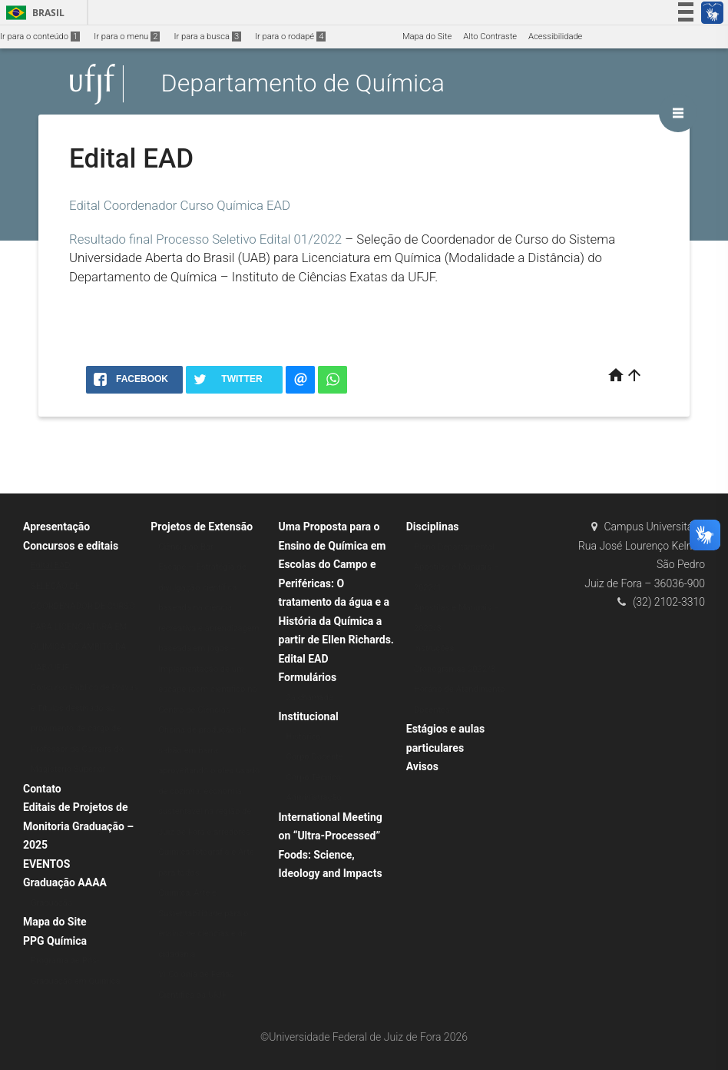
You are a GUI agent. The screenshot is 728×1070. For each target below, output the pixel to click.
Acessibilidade (555, 37)
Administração (314, 797)
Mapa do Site (427, 37)
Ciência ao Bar (185, 547)
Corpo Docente (314, 757)
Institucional (309, 716)
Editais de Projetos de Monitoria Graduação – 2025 (78, 826)
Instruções (434, 648)
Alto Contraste (490, 37)
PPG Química (55, 941)
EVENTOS (46, 864)
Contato (42, 789)
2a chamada (310, 698)
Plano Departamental (454, 547)
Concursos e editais (70, 546)
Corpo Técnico (314, 778)
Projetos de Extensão (202, 526)
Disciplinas (432, 526)
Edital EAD (51, 565)
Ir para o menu (127, 37)
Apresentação (56, 526)
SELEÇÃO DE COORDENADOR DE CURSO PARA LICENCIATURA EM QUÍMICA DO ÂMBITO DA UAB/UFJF (83, 627)
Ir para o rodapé (290, 37)
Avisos (422, 766)
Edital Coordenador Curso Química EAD (179, 205)
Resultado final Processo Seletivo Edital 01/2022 (205, 239)
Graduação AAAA (65, 882)
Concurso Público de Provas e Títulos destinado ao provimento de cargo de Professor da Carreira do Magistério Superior (84, 728)
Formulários (308, 677)
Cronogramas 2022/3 (454, 669)
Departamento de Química (303, 83)
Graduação (51, 903)
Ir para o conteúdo (40, 37)
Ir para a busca (207, 37)
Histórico (303, 737)
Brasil (32, 12)
